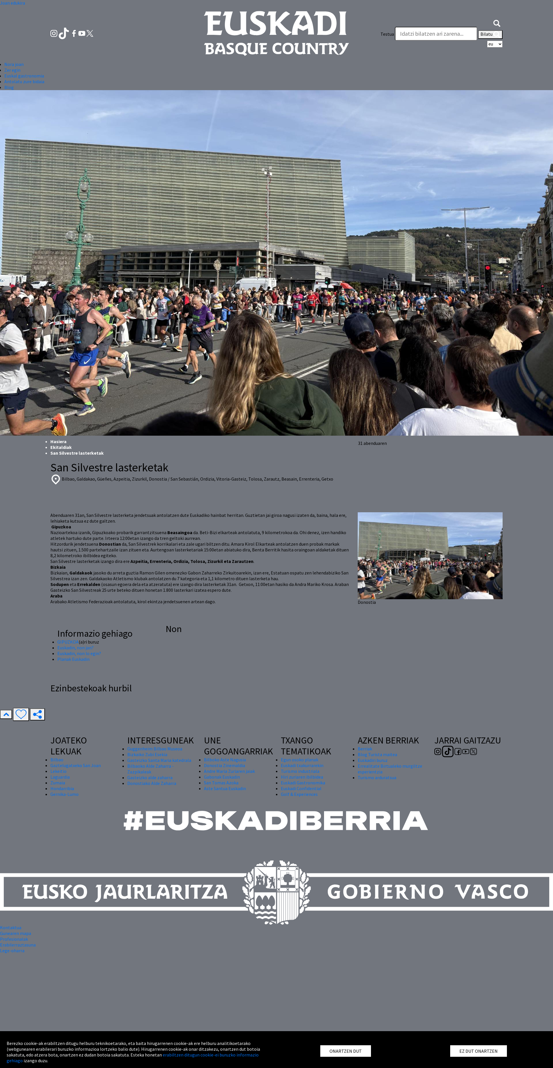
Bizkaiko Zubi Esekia (147, 754)
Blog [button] (9, 87)
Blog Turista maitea (377, 754)
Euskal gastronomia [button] (24, 76)
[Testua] (436, 34)
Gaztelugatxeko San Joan (75, 765)
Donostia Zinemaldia (224, 765)
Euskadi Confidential (301, 788)
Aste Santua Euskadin (225, 788)
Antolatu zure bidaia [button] (24, 81)
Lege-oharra (12, 950)
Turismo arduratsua (377, 777)
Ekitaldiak (61, 447)
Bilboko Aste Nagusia (225, 759)
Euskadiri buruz (373, 760)
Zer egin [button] (12, 70)
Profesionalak (14, 939)
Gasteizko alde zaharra (150, 777)
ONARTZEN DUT (345, 1051)
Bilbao (56, 759)
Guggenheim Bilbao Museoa (154, 749)
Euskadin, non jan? (75, 647)
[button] (496, 22)
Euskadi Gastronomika (303, 783)
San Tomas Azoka (221, 783)
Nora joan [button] (14, 64)
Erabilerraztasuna (18, 945)
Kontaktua (10, 927)
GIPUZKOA (68, 642)
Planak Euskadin (73, 659)
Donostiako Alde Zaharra (151, 783)
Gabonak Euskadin (222, 777)
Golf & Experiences (299, 794)
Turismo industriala (300, 771)
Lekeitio (58, 771)
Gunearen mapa (15, 933)
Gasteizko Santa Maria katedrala (159, 760)
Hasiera (58, 441)
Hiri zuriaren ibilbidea (302, 777)
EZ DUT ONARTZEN (478, 1051)
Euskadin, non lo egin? (79, 653)
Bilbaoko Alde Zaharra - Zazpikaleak (150, 769)
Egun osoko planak (299, 759)
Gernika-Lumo (64, 794)
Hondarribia (62, 788)
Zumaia (57, 783)
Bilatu (490, 34)
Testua (387, 34)
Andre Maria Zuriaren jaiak (229, 771)
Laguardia (60, 777)
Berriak (365, 749)
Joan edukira (12, 3)
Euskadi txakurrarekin (302, 765)
